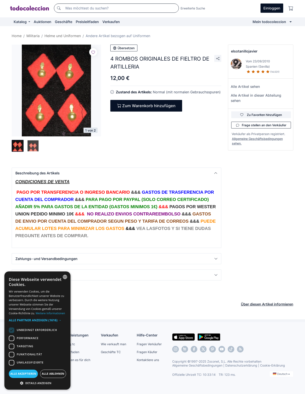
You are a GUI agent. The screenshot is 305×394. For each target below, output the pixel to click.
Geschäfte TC (111, 352)
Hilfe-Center (147, 335)
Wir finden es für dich (75, 360)
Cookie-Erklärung (272, 365)
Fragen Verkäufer (149, 344)
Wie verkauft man (113, 344)
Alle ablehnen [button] (53, 374)
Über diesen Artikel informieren (267, 304)
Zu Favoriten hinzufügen (261, 115)
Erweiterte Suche (193, 8)
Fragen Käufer (147, 352)
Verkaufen (111, 22)
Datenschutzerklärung (241, 365)
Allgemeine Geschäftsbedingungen (197, 365)
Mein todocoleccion (269, 22)
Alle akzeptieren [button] (23, 374)
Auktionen (42, 22)
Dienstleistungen (74, 335)
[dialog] (37, 330)
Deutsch (281, 374)
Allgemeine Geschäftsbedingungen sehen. (257, 141)
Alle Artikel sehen (245, 86)
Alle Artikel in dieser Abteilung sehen (256, 98)
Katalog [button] (21, 22)
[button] (116, 173)
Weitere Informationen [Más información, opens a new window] (50, 313)
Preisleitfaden (87, 22)
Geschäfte (63, 22)
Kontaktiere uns (148, 360)
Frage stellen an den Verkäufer (261, 125)
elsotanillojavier (244, 51)
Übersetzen (124, 48)
